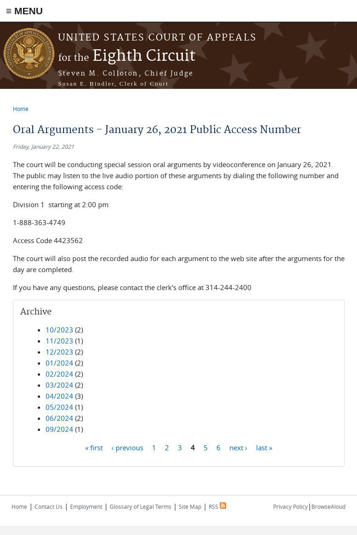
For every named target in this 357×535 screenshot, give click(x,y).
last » (264, 447)
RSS (217, 506)
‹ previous (127, 447)
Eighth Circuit (126, 56)
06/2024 (59, 418)
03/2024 (59, 385)
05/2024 (59, 407)
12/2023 (59, 351)
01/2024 (59, 362)
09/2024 (59, 429)
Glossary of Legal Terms (140, 506)
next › (238, 447)
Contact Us (49, 506)
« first (94, 447)
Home (21, 108)
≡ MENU (24, 11)
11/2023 (59, 340)
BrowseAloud (328, 506)
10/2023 (59, 329)
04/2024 (59, 396)
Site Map (190, 506)
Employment (86, 506)
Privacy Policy (290, 506)
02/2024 (59, 373)
